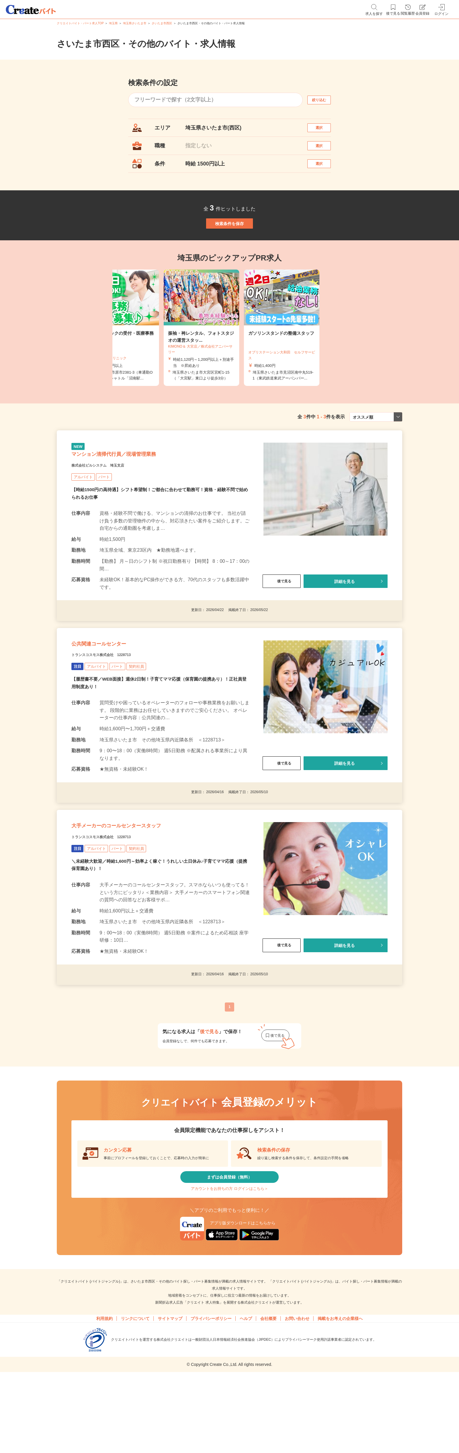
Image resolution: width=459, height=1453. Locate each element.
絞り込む (324, 99)
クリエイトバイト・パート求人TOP (80, 23)
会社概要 (268, 1395)
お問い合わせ (297, 1395)
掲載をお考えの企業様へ (340, 1395)
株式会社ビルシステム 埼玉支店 (110, 504)
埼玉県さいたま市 (134, 23)
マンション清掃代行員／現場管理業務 (136, 489)
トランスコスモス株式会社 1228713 (115, 705)
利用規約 (104, 1395)
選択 (324, 130)
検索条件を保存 (229, 245)
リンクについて (135, 1395)
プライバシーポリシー (211, 1395)
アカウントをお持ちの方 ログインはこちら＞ (229, 1260)
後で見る (281, 620)
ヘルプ (246, 1395)
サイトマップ (170, 1395)
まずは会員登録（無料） (229, 1243)
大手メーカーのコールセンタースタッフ (141, 883)
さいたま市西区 (162, 23)
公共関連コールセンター (114, 690)
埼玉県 (113, 23)
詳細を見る (344, 620)
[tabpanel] (229, 356)
